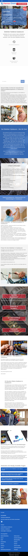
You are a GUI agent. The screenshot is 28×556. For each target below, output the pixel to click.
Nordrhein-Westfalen (18, 537)
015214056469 (22, 4)
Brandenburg (3, 541)
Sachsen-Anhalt (17, 545)
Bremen (2, 543)
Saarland (15, 541)
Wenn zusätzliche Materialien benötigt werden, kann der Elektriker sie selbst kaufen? (12, 479)
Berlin (2, 539)
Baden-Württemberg (4, 535)
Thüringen (16, 549)
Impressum (17, 554)
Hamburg (2, 545)
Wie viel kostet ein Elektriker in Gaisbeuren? (10, 483)
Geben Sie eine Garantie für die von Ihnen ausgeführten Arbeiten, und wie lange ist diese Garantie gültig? (12, 474)
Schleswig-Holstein (17, 547)
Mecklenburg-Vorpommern (6, 549)
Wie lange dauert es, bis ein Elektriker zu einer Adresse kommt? (12, 469)
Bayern (2, 537)
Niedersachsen (17, 535)
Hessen (2, 547)
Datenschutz (11, 554)
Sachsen (15, 543)
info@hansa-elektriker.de (5, 517)
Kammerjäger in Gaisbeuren (6, 530)
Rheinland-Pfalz (17, 539)
